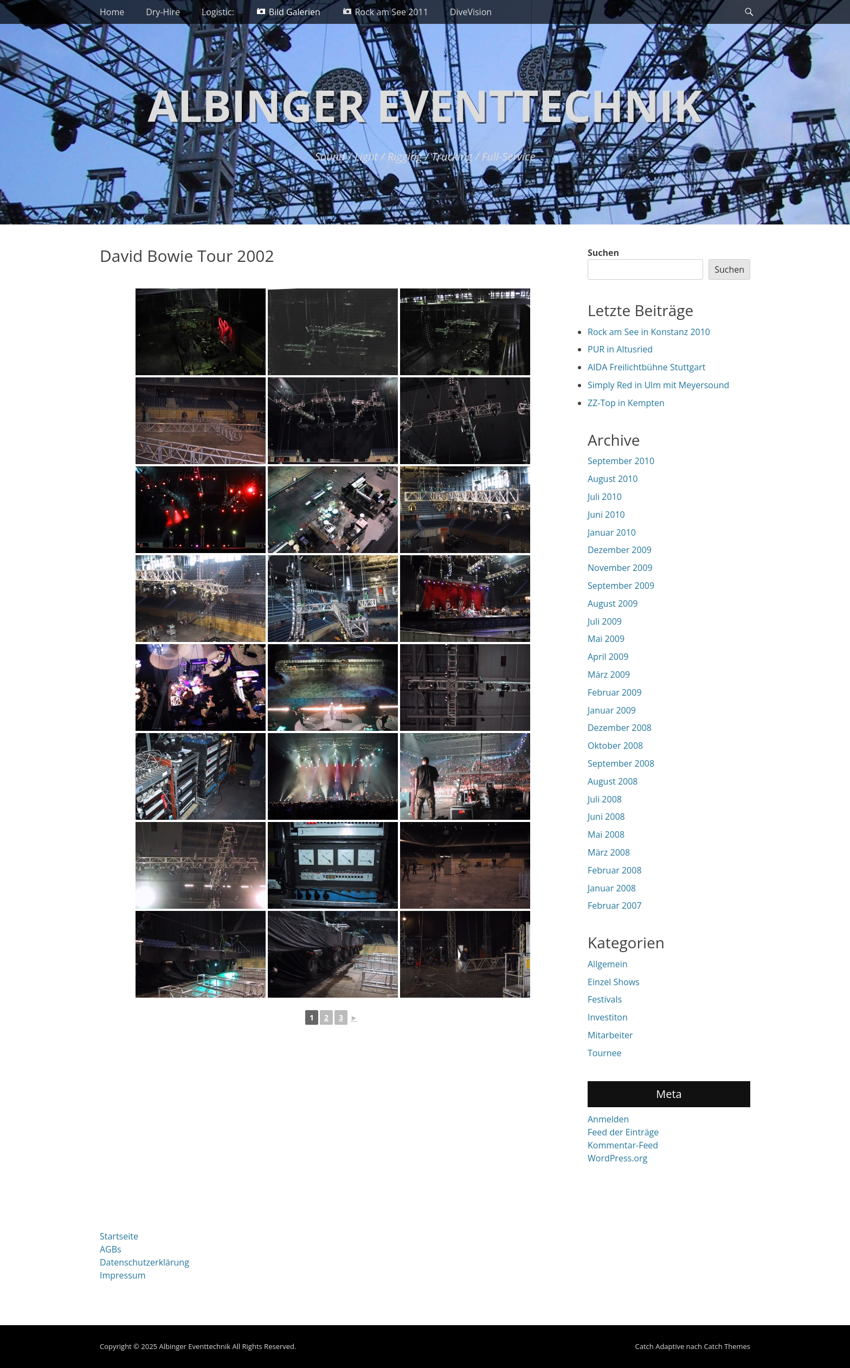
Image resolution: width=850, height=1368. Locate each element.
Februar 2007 (615, 905)
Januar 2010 (612, 532)
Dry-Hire (163, 12)
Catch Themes (727, 1346)
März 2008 (609, 852)
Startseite (119, 1236)
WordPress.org (617, 1158)
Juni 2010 (606, 515)
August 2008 (613, 781)
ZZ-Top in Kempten (626, 403)
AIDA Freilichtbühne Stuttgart (646, 367)
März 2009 (609, 674)
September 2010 (621, 461)
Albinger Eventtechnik (425, 104)
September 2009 (621, 586)
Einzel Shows (614, 982)
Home (112, 12)
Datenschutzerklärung (144, 1262)
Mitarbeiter (610, 1035)
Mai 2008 (606, 834)
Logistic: (218, 12)
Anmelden (608, 1119)
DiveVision (471, 12)
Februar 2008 (615, 870)
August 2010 (613, 479)
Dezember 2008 (620, 728)
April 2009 (608, 657)
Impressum (122, 1275)
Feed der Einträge (623, 1132)
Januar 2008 (612, 888)
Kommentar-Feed (623, 1145)
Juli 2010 (605, 497)
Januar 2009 (612, 710)
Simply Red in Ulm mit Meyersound (658, 385)
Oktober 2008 (615, 746)
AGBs (110, 1249)
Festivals (605, 999)
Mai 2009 (606, 639)
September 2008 (621, 763)
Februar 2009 (615, 692)
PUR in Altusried (620, 349)
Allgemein (608, 964)
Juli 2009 (605, 621)
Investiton (608, 1017)
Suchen (603, 253)
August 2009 (613, 603)
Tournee (605, 1053)
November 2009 (620, 568)
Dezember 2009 (620, 550)
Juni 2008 (606, 817)
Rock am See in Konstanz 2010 (649, 332)
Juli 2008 (605, 799)
